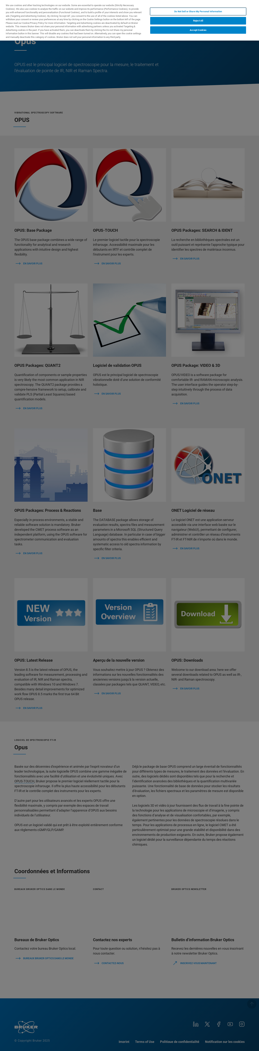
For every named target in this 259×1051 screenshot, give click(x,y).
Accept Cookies (198, 30)
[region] (129, 20)
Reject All (198, 20)
